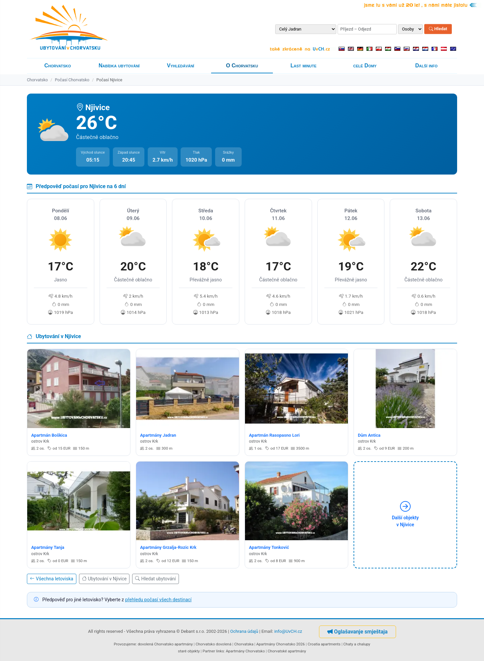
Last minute (303, 65)
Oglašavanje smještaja (357, 631)
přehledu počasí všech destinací (158, 599)
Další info (426, 65)
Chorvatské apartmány (287, 651)
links (220, 651)
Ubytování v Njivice (104, 578)
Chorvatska (243, 644)
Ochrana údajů (244, 631)
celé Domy (364, 65)
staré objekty (189, 651)
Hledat (438, 29)
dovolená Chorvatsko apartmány (165, 644)
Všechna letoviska (51, 578)
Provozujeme (125, 644)
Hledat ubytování (155, 578)
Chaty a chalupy (356, 644)
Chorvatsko (57, 65)
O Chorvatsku (242, 65)
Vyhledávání (180, 65)
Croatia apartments (324, 644)
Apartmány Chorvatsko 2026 (280, 644)
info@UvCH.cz (288, 631)
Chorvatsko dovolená (213, 644)
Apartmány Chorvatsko (245, 651)
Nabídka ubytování (119, 65)
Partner (208, 651)
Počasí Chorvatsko (72, 79)
